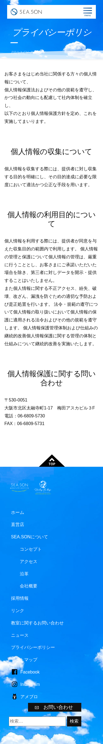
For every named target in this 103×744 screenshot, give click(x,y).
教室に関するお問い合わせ (37, 623)
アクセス (28, 561)
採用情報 (20, 598)
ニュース (20, 635)
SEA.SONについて (29, 536)
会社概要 (28, 586)
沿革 (24, 574)
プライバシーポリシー (33, 647)
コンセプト (31, 549)
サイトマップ (24, 659)
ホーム (17, 512)
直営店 (17, 524)
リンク (17, 610)
